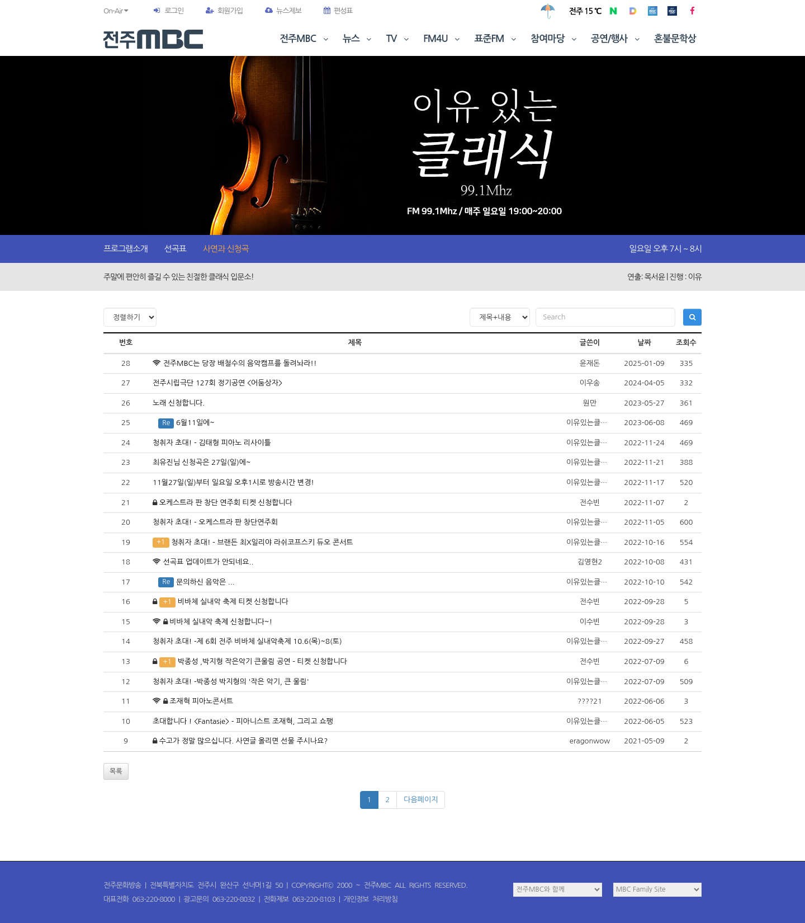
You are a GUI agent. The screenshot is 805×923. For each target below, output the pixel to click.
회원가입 (224, 11)
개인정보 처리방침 (370, 899)
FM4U (442, 39)
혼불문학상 (675, 39)
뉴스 (358, 39)
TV (398, 39)
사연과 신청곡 (226, 248)
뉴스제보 (283, 11)
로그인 (173, 11)
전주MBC (305, 39)
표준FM (497, 39)
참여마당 (555, 39)
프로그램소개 (125, 248)
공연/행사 (616, 39)
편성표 (338, 11)
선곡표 (175, 248)
